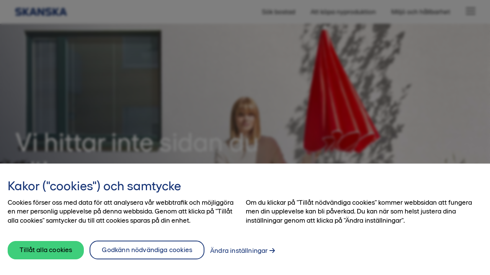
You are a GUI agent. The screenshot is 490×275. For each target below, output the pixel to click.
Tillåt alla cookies (46, 253)
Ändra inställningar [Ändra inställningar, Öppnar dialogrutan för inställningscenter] (239, 253)
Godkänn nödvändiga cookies (147, 253)
